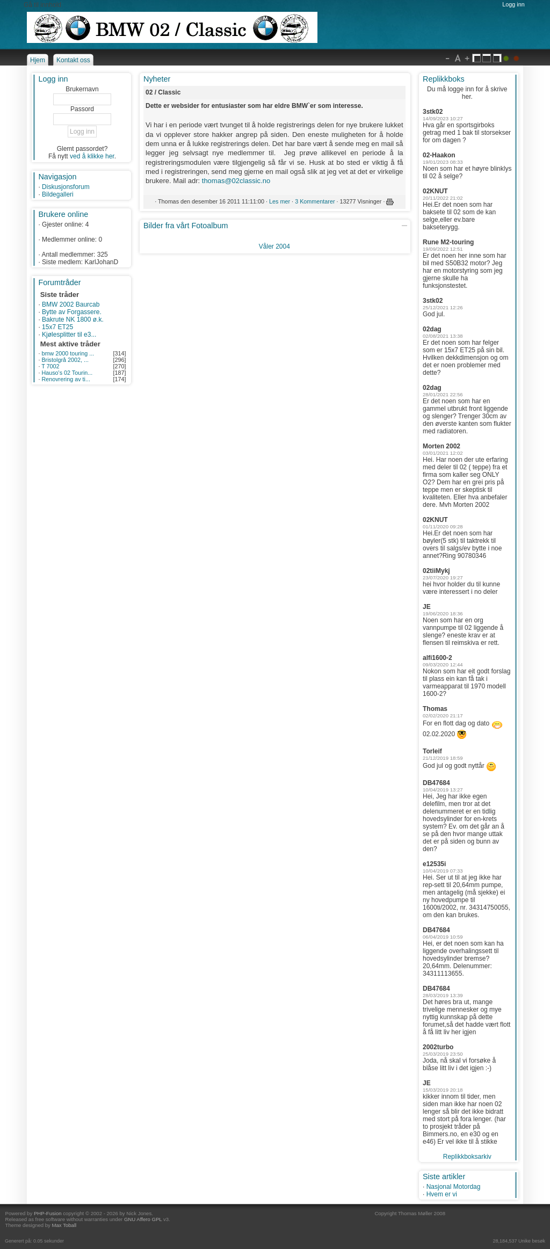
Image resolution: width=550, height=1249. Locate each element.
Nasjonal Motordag (453, 1186)
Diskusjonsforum (66, 187)
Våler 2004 (274, 246)
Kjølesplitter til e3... (69, 334)
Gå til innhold (42, 5)
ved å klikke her (92, 156)
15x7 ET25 (57, 327)
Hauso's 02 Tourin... (66, 372)
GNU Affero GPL (143, 1219)
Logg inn (513, 4)
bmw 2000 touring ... (67, 353)
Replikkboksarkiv (467, 1156)
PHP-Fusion (48, 1213)
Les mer (279, 201)
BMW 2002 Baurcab (70, 304)
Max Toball (64, 1225)
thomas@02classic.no (236, 181)
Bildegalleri (58, 194)
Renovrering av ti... (65, 379)
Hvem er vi (441, 1194)
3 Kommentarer (315, 201)
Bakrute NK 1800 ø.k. (73, 319)
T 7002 (50, 366)
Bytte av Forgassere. (72, 312)
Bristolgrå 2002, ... (65, 360)
